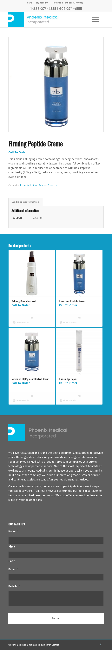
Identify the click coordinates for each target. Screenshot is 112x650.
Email (13, 569)
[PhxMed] (46, 19)
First (12, 546)
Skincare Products (47, 185)
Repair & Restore (28, 185)
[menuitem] (29, 3)
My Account (42, 3)
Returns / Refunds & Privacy (68, 3)
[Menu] (93, 19)
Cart (29, 3)
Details (14, 586)
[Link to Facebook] (101, 644)
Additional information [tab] (25, 202)
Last (12, 561)
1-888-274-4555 (43, 9)
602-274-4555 (70, 9)
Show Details (21, 322)
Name (13, 531)
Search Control (51, 645)
